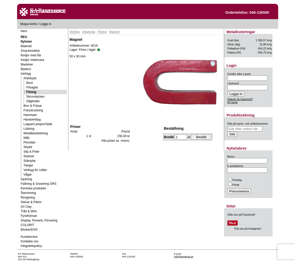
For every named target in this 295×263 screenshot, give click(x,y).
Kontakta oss (29, 241)
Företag (235, 179)
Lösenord (233, 83)
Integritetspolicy (31, 246)
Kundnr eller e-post (239, 73)
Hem (24, 31)
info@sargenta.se (183, 256)
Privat (233, 184)
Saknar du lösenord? (240, 99)
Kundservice (29, 237)
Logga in (45, 24)
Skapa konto (28, 24)
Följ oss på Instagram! (247, 228)
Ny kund (232, 102)
